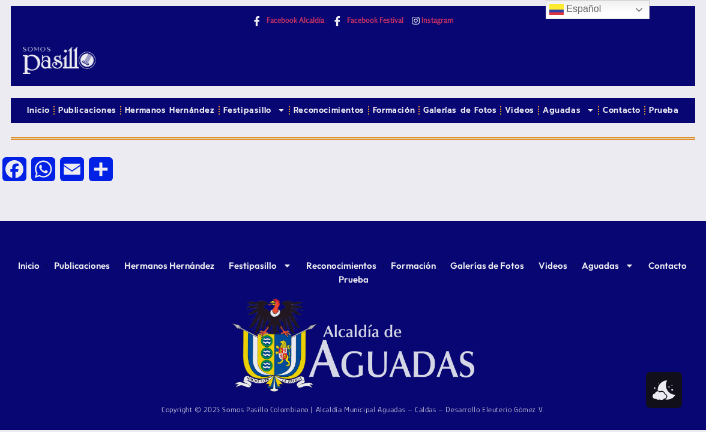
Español (575, 9)
